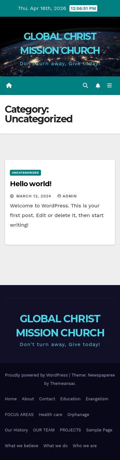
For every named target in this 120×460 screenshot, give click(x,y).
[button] (85, 85)
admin (67, 196)
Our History (16, 430)
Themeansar (62, 383)
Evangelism (97, 398)
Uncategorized (25, 172)
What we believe (21, 445)
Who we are (85, 445)
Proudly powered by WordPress (37, 375)
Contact (47, 398)
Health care (50, 414)
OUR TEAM (43, 430)
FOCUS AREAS (19, 414)
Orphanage (78, 414)
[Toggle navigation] (109, 86)
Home (11, 398)
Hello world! (30, 183)
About (28, 398)
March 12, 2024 (34, 196)
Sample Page (99, 430)
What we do (56, 445)
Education (70, 398)
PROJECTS (70, 430)
